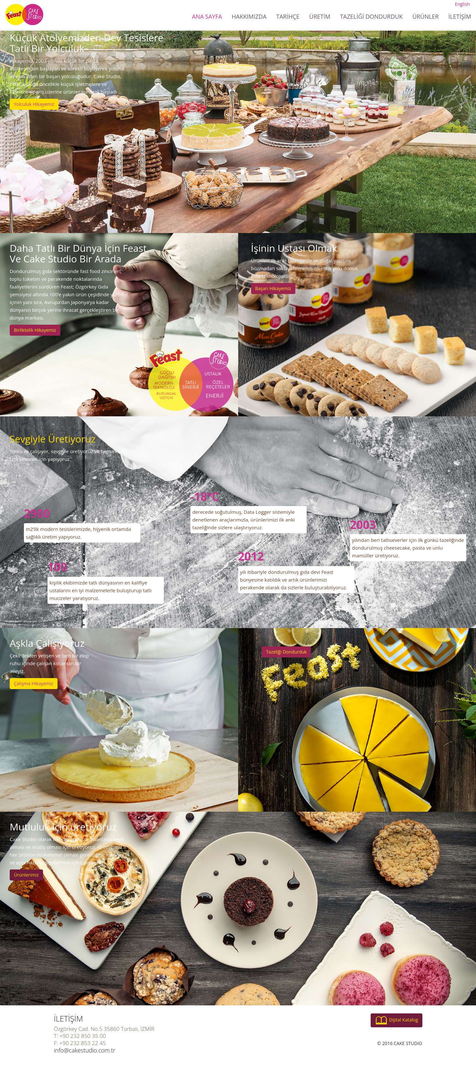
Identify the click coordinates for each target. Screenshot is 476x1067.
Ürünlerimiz (26, 875)
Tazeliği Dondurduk (286, 652)
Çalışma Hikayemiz (33, 683)
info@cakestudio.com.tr (84, 1050)
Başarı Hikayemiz (273, 288)
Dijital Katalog (396, 1020)
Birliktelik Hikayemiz (35, 330)
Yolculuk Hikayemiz (34, 104)
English (462, 4)
